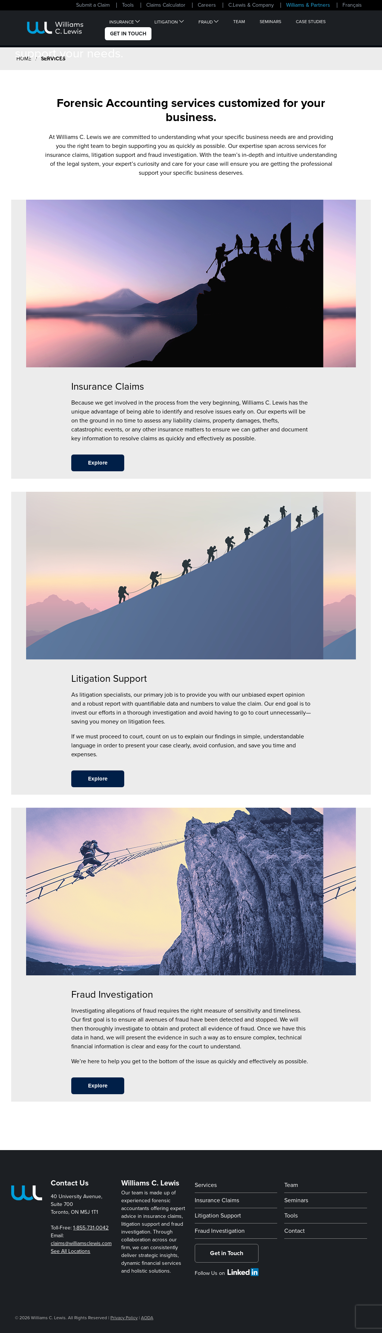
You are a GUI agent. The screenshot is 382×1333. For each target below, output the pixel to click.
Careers (207, 5)
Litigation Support (218, 1215)
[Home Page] (55, 28)
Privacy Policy (124, 1317)
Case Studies (311, 21)
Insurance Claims (217, 1200)
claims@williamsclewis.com (81, 1243)
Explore (97, 462)
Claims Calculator (165, 5)
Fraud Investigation (220, 1231)
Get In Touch (128, 34)
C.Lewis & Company (251, 5)
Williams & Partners (308, 5)
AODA (147, 1317)
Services (206, 1185)
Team (239, 21)
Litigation (166, 21)
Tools (128, 5)
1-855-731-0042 (91, 1228)
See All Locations (70, 1251)
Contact (294, 1231)
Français (352, 5)
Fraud (205, 21)
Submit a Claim (93, 5)
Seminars (270, 21)
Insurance (121, 21)
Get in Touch (226, 1253)
